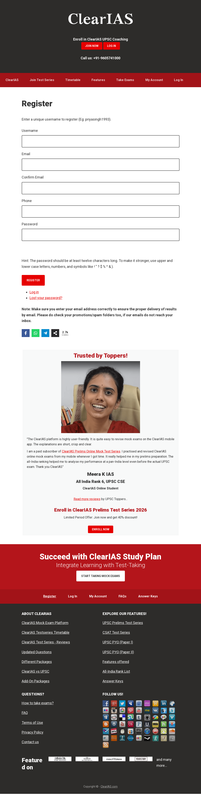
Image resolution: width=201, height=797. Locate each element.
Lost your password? (46, 299)
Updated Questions (37, 655)
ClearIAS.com (109, 789)
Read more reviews (87, 500)
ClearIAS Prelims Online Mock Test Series (91, 453)
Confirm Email (33, 179)
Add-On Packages (36, 684)
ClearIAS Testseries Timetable (45, 636)
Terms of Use (32, 726)
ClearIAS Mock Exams (100, 20)
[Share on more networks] (55, 335)
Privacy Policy (32, 735)
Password (29, 226)
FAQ (25, 716)
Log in (34, 294)
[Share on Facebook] (26, 335)
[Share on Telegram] (45, 335)
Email (26, 155)
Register (33, 281)
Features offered (116, 665)
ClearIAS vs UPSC (35, 674)
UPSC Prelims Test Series (123, 626)
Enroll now (100, 531)
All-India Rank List (116, 674)
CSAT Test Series (116, 636)
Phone (27, 202)
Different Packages (37, 665)
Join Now (91, 45)
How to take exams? (38, 706)
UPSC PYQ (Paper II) (118, 655)
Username (30, 132)
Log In (111, 45)
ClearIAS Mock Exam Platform (45, 626)
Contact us (30, 745)
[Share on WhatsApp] (35, 335)
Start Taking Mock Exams (100, 577)
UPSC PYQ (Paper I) (118, 645)
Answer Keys (113, 684)
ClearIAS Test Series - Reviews (46, 645)
